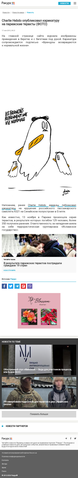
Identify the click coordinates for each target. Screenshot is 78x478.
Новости (64, 3)
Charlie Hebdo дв (40, 205)
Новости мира (18, 13)
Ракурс (13, 279)
